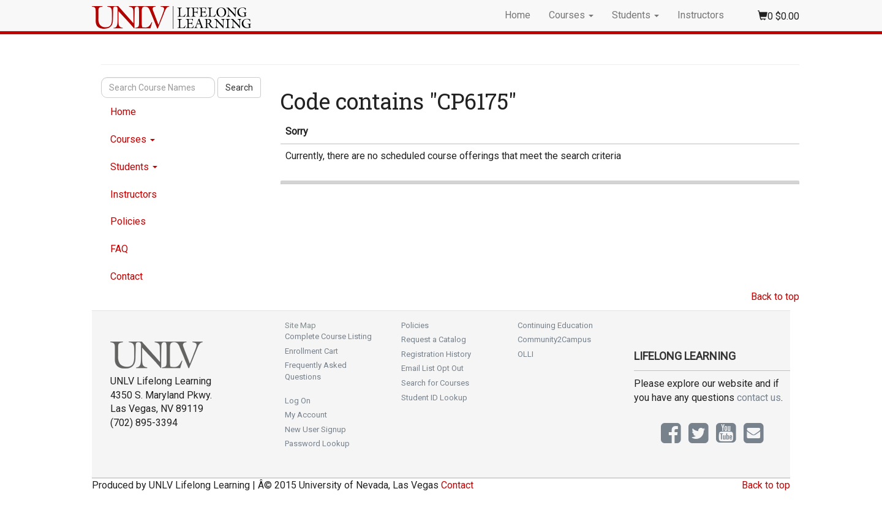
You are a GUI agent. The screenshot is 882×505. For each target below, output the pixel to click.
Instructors (700, 15)
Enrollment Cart (311, 351)
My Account (306, 414)
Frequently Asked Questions (316, 371)
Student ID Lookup (434, 397)
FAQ (119, 249)
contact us (759, 397)
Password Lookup (317, 443)
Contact (126, 276)
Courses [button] (571, 15)
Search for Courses (435, 382)
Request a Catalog (433, 339)
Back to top (775, 296)
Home (517, 15)
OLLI (525, 354)
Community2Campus (554, 339)
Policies (128, 221)
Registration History (436, 354)
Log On (298, 400)
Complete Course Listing (328, 336)
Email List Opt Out (432, 368)
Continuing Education (555, 325)
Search (239, 87)
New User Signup (315, 429)
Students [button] (635, 15)
